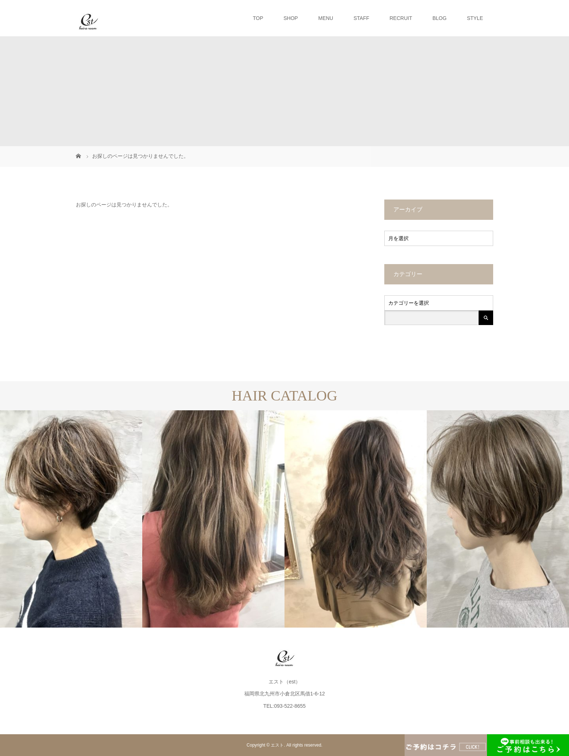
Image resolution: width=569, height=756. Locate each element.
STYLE (475, 18)
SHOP (290, 18)
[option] (71, 519)
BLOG (440, 18)
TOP (258, 18)
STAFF (361, 18)
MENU (325, 18)
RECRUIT (401, 18)
